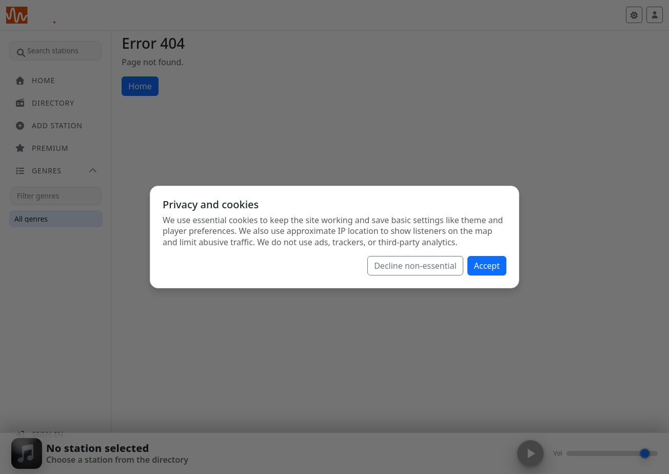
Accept (487, 265)
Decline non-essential (415, 265)
